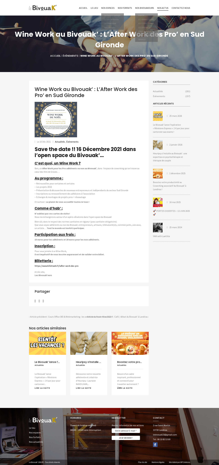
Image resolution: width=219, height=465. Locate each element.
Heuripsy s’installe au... (90, 362)
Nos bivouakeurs (144, 7)
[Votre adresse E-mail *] (126, 430)
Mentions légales (158, 462)
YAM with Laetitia (161, 236)
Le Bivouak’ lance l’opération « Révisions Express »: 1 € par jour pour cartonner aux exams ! (171, 128)
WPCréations (185, 462)
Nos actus (162, 7)
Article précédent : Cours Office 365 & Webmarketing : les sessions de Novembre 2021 (70, 316)
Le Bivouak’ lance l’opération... (53, 362)
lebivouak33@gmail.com (165, 434)
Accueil (83, 7)
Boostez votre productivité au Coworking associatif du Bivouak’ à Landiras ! (169, 186)
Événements (70, 55)
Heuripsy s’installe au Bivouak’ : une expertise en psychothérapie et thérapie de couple (170, 157)
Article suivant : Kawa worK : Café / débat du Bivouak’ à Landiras (118, 316)
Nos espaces (108, 7)
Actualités (60, 141)
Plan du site (142, 462)
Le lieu (94, 7)
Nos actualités (36, 441)
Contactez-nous (181, 7)
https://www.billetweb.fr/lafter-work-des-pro (56, 265)
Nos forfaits (125, 7)
